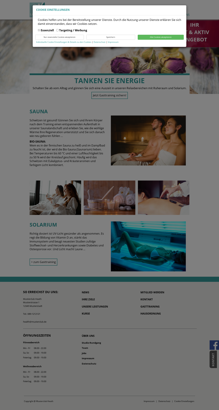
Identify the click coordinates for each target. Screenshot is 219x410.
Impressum (113, 42)
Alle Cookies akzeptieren (161, 37)
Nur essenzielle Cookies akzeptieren (59, 37)
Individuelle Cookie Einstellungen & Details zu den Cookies (63, 42)
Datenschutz (100, 42)
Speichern (110, 37)
